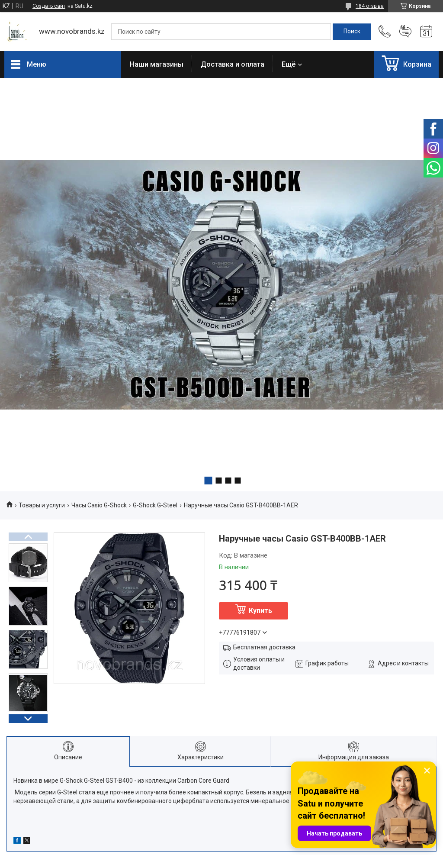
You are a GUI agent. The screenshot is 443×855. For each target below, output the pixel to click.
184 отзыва (370, 6)
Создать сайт (48, 6)
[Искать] (352, 31)
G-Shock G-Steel (155, 505)
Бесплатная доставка (264, 647)
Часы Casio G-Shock (99, 505)
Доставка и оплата (232, 64)
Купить (260, 611)
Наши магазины (156, 64)
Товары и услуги (42, 505)
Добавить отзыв (405, 31)
